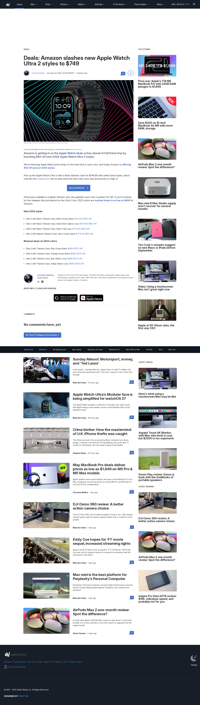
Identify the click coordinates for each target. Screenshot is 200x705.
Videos (58, 661)
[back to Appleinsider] (8, 4)
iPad (49, 4)
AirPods (100, 4)
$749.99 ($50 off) (83, 218)
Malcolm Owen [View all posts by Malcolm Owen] (79, 383)
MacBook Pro (114, 349)
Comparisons (20, 661)
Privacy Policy (75, 661)
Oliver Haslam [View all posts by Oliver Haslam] (79, 633)
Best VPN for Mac (133, 349)
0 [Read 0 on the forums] (131, 382)
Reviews (8, 661)
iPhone (65, 4)
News (19, 4)
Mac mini (172, 349)
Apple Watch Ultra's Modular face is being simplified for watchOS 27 (103, 396)
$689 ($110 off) (75, 248)
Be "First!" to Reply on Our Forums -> (42, 335)
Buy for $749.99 (76, 188)
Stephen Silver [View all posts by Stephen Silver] (79, 453)
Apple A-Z (48, 661)
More (160, 4)
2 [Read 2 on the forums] (131, 452)
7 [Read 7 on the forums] (131, 633)
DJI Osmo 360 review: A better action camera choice (98, 506)
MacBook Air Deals (95, 349)
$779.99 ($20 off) (81, 229)
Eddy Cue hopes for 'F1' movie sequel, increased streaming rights (101, 541)
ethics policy (77, 149)
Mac (34, 4)
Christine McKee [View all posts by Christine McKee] (80, 492)
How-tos (31, 661)
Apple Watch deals (71, 153)
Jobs (65, 661)
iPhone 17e (28, 349)
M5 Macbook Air (59, 349)
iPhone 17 (43, 349)
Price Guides (141, 4)
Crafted (24, 696)
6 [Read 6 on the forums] (131, 417)
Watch (82, 4)
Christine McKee (38, 73)
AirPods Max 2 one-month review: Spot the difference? (101, 612)
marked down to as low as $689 (112, 200)
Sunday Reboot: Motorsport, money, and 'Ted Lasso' (103, 361)
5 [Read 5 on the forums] (131, 562)
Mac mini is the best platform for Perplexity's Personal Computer (100, 576)
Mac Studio (76, 349)
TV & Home (119, 4)
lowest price (43, 178)
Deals (39, 661)
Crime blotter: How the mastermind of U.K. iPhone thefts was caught (102, 431)
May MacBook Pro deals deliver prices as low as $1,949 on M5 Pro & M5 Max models (103, 469)
